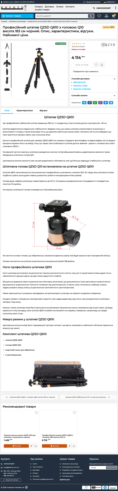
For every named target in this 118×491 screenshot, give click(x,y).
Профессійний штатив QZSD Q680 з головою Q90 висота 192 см (59, 437)
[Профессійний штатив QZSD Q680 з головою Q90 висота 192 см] (59, 422)
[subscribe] (103, 467)
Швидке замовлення (31, 446)
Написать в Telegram (82, 89)
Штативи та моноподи (70, 464)
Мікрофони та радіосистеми (72, 470)
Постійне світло (68, 476)
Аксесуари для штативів (71, 467)
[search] (63, 16)
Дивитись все (65, 479)
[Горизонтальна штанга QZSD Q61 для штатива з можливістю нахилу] (21, 422)
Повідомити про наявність (85, 71)
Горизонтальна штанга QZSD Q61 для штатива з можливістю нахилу (21, 437)
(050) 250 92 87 (79, 82)
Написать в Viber (80, 86)
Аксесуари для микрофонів (72, 473)
